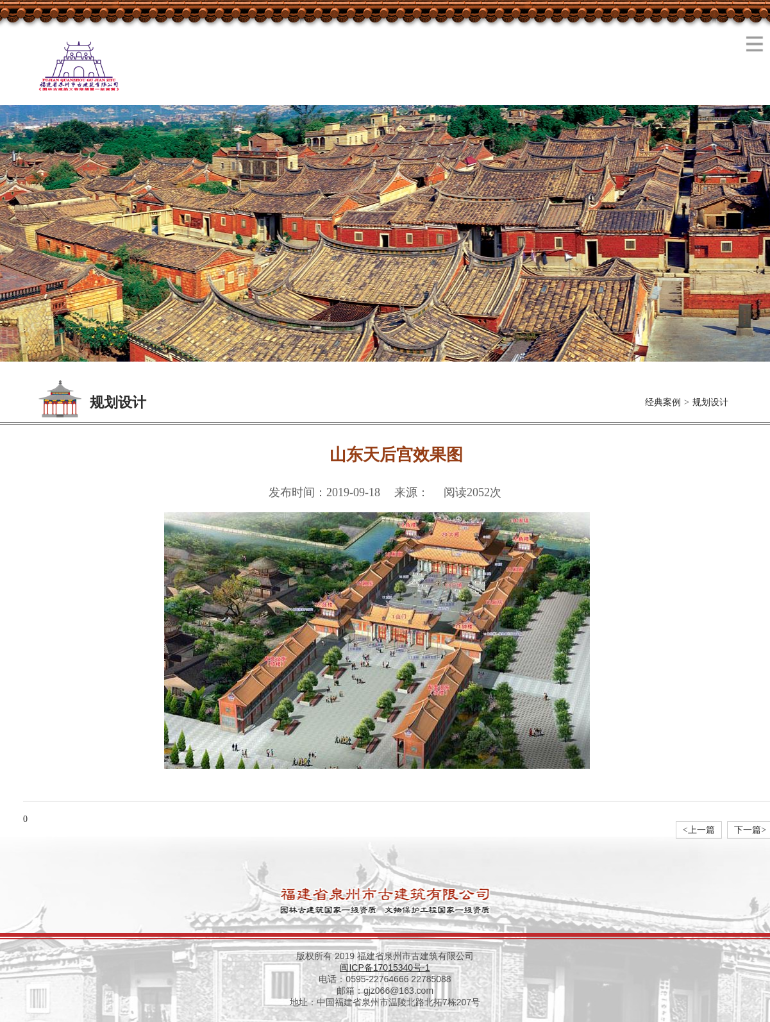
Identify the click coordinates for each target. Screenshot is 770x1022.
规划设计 (710, 402)
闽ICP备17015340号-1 (385, 967)
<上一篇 (699, 830)
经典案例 (663, 402)
